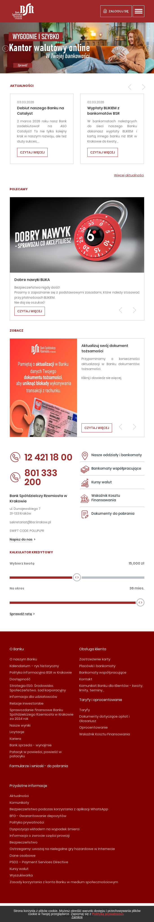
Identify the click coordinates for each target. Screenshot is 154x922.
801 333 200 (33, 477)
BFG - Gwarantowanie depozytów (38, 815)
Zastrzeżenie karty (94, 659)
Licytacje (17, 731)
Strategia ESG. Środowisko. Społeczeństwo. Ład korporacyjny (38, 687)
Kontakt (85, 679)
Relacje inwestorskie (27, 703)
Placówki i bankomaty (97, 666)
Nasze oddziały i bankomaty (116, 455)
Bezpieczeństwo (23, 842)
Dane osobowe (22, 855)
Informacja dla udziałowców (33, 696)
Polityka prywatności (27, 822)
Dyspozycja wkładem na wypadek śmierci (44, 829)
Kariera (15, 738)
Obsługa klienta (92, 649)
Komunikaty (19, 802)
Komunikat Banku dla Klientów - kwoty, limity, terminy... (111, 687)
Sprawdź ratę (21, 614)
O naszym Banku (23, 659)
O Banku (17, 649)
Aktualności (19, 795)
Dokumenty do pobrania (112, 513)
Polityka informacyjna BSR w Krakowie (41, 672)
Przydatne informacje (28, 785)
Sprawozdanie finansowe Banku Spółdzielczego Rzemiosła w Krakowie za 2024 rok (41, 714)
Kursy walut (101, 482)
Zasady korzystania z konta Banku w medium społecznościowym (64, 882)
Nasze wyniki (20, 725)
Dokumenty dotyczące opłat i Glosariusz (104, 718)
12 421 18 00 (41, 457)
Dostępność (20, 679)
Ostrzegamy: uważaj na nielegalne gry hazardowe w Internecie (62, 848)
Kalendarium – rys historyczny (34, 666)
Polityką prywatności (107, 914)
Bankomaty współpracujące (116, 468)
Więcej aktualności (129, 175)
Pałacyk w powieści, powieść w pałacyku (36, 754)
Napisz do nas (21, 539)
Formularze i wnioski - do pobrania (39, 766)
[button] (130, 87)
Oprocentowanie (93, 727)
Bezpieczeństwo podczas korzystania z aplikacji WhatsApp (59, 809)
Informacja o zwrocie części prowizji (40, 835)
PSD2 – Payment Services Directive (39, 862)
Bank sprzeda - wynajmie (31, 745)
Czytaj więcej (32, 152)
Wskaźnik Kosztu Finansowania (105, 497)
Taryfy (84, 709)
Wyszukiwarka (21, 875)
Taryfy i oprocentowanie (100, 699)
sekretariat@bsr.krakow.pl (30, 522)
